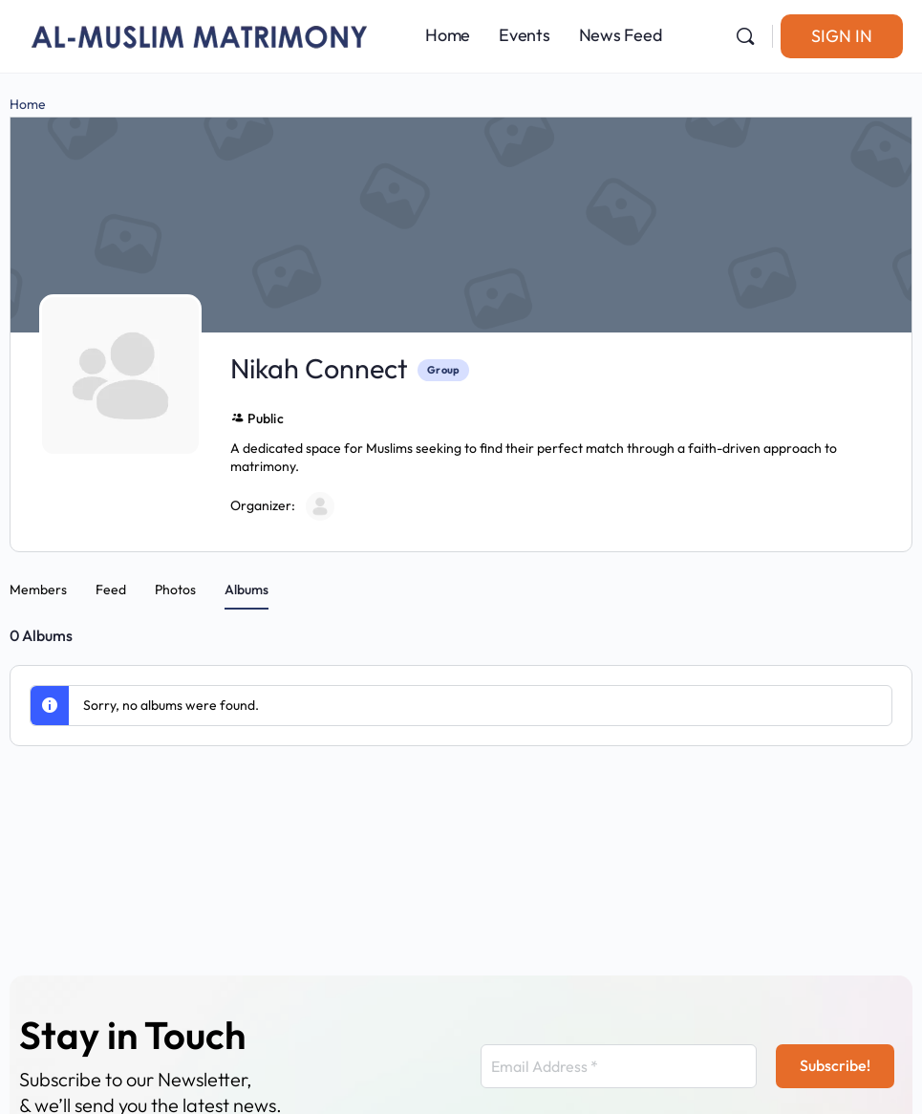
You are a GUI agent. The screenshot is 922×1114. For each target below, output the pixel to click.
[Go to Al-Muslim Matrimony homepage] (200, 33)
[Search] (745, 36)
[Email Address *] (619, 1066)
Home (28, 104)
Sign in (841, 36)
